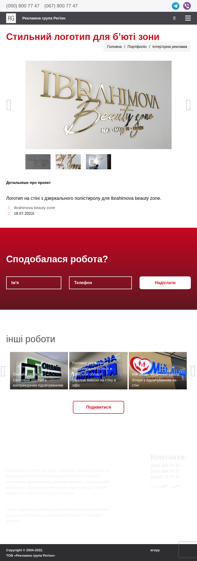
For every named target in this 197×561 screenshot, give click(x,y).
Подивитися (98, 407)
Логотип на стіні (23, 198)
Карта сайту (162, 502)
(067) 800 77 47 (61, 5)
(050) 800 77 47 (23, 5)
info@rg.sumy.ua (166, 496)
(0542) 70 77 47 (165, 477)
